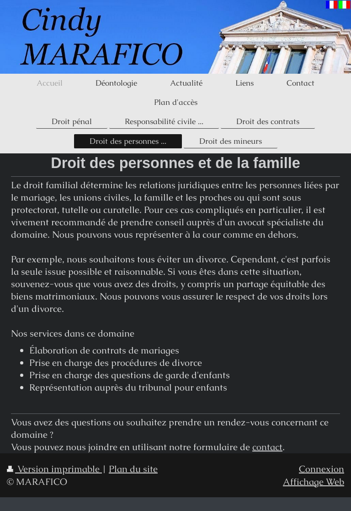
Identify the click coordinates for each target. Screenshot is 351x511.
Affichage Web (313, 482)
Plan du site (133, 469)
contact (267, 447)
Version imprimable (54, 469)
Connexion (321, 469)
